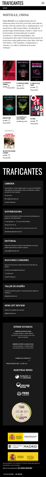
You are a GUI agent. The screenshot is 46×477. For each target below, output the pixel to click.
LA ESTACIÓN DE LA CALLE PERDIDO (21, 118)
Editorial (10, 241)
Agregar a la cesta (9, 86)
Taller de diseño (15, 286)
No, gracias (18, 474)
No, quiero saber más (25, 468)
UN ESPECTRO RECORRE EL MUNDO (9, 152)
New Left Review (15, 306)
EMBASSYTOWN (7, 118)
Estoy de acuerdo (9, 474)
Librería (9, 184)
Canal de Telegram (10, 202)
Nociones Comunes (17, 260)
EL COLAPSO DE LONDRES (7, 83)
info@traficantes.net (23, 360)
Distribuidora (13, 212)
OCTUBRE (32, 119)
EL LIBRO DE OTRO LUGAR (35, 84)
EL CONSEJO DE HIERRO (23, 83)
